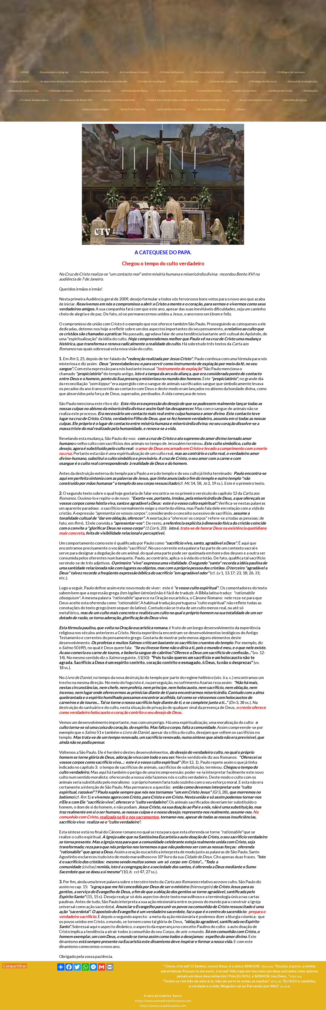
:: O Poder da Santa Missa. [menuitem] (93, 72)
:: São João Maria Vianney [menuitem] (210, 109)
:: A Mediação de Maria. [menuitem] (134, 90)
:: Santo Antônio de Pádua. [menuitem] (170, 109)
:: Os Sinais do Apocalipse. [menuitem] (34, 100)
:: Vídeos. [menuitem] (239, 109)
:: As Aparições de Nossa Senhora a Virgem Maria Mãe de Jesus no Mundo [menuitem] (82, 81)
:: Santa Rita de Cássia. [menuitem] (294, 100)
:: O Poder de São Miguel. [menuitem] (151, 81)
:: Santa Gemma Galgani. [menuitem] (95, 109)
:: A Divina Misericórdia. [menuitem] (97, 90)
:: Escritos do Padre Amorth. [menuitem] (119, 100)
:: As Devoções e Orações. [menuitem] (209, 72)
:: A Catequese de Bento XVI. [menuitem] (75, 100)
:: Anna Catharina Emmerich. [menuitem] (255, 100)
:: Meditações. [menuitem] (310, 90)
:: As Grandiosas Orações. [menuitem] (133, 72)
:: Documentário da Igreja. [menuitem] (53, 72)
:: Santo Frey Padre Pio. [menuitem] (132, 109)
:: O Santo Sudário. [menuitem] (18, 81)
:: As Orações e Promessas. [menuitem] (250, 72)
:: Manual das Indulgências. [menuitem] (302, 81)
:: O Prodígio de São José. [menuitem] (262, 81)
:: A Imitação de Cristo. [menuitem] (279, 90)
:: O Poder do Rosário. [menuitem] (171, 72)
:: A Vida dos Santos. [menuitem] (187, 81)
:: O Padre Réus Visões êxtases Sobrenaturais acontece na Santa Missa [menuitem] (187, 100)
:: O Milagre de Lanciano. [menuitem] (290, 72)
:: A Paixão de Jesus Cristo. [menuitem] (23, 90)
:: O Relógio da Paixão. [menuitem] (61, 90)
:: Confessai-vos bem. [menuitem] (244, 90)
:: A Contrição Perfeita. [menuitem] (208, 90)
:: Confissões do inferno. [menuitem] (171, 90)
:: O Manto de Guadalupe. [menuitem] (223, 81)
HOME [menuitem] (25, 72)
